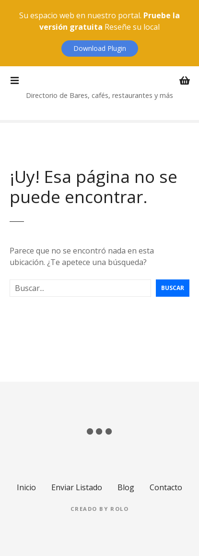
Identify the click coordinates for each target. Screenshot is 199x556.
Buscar (172, 288)
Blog (125, 487)
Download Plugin (99, 48)
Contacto (166, 487)
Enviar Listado (76, 487)
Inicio (26, 487)
